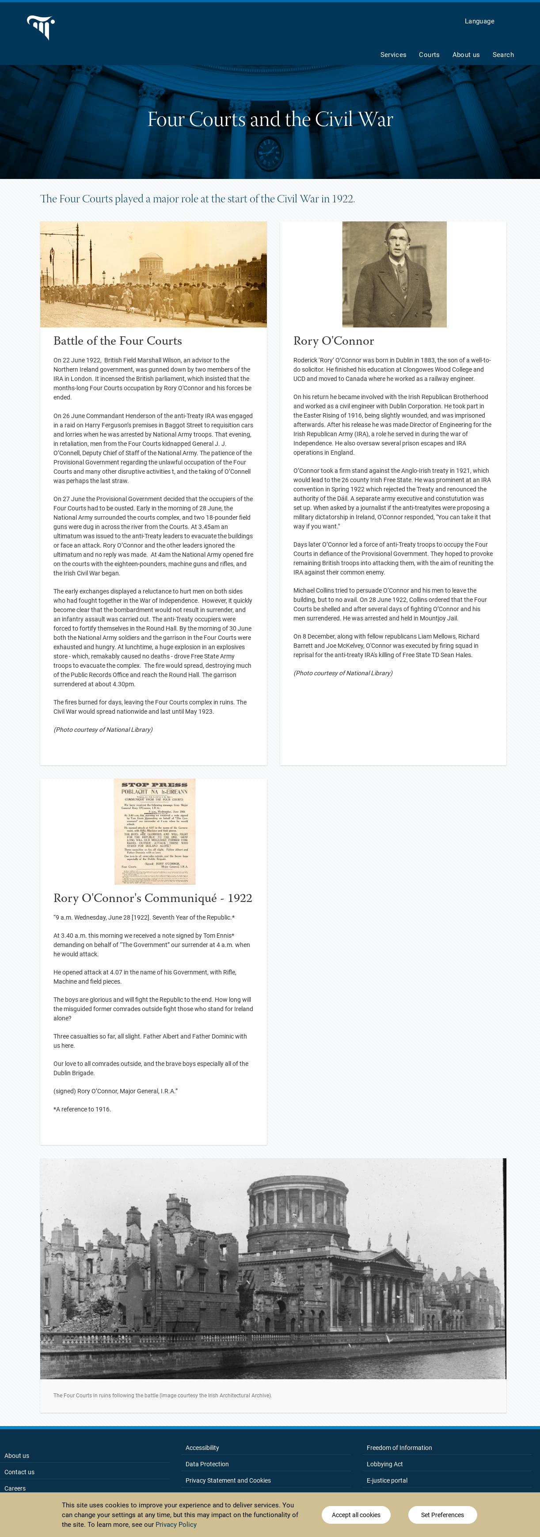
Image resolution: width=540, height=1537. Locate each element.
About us (16, 1455)
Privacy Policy (176, 1525)
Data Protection (207, 1464)
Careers (15, 1488)
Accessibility (202, 1447)
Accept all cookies (356, 1514)
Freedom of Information (399, 1447)
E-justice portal (387, 1480)
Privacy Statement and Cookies (228, 1480)
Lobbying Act (385, 1464)
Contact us (19, 1472)
